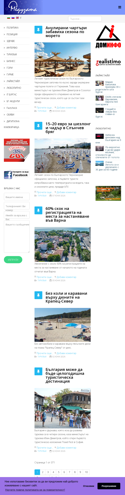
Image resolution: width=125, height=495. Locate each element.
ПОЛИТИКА (12, 27)
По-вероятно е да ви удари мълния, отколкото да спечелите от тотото (108, 152)
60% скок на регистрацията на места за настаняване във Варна (67, 214)
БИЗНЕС (10, 61)
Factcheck (11, 107)
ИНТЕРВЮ (11, 47)
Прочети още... (45, 107)
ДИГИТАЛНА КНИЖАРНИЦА (11, 124)
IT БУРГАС (11, 94)
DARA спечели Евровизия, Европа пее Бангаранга (108, 100)
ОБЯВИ (10, 114)
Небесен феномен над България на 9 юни (108, 138)
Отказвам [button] (88, 486)
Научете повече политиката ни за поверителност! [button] (35, 489)
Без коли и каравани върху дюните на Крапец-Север (66, 297)
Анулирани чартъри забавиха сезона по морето (66, 31)
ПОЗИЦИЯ (11, 34)
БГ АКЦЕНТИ (13, 101)
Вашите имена (14, 197)
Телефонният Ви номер (15, 208)
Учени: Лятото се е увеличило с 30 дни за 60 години (107, 165)
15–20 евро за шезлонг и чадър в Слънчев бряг (68, 127)
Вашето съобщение (17, 224)
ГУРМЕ (10, 74)
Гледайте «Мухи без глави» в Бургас (106, 112)
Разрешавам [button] (109, 486)
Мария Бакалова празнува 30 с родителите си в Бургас (108, 87)
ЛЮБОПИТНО (13, 87)
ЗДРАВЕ (10, 41)
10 (86, 472)
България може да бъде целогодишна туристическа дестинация (65, 375)
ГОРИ (9, 67)
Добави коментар (66, 107)
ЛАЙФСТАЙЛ (13, 81)
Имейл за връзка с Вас (16, 217)
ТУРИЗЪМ (11, 54)
